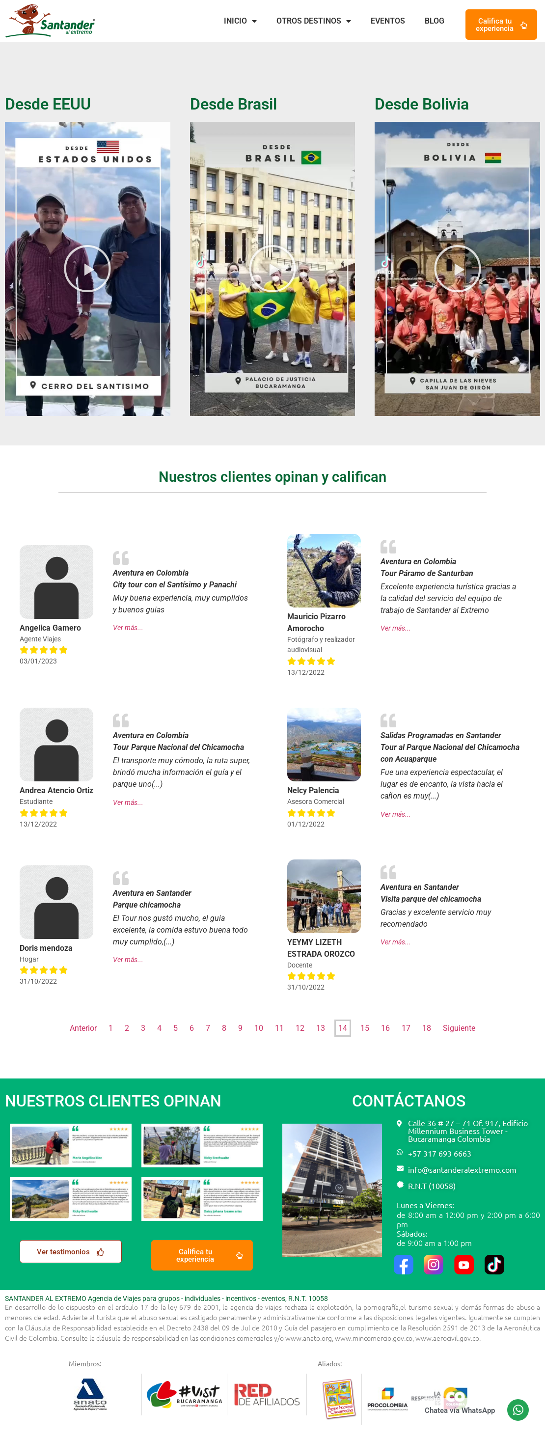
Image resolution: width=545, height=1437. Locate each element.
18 (426, 1028)
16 (385, 1028)
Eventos (388, 21)
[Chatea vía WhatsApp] (518, 1410)
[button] (87, 268)
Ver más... (128, 628)
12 (300, 1028)
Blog (434, 21)
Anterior (83, 1028)
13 (320, 1028)
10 (258, 1028)
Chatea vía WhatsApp (460, 1410)
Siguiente (459, 1028)
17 (406, 1028)
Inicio (240, 21)
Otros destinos (313, 21)
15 (364, 1028)
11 (279, 1028)
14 (342, 1028)
